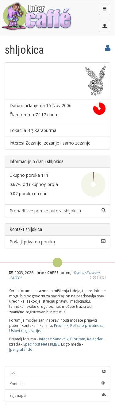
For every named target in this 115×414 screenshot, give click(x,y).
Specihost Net (35, 344)
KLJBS (54, 344)
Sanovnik (60, 339)
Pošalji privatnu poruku (57, 242)
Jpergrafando (21, 349)
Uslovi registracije (24, 330)
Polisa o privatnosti (87, 325)
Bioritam (77, 339)
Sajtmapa (57, 395)
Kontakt (57, 383)
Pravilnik (61, 325)
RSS (57, 372)
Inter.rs (45, 339)
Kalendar (95, 339)
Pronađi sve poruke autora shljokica (57, 211)
